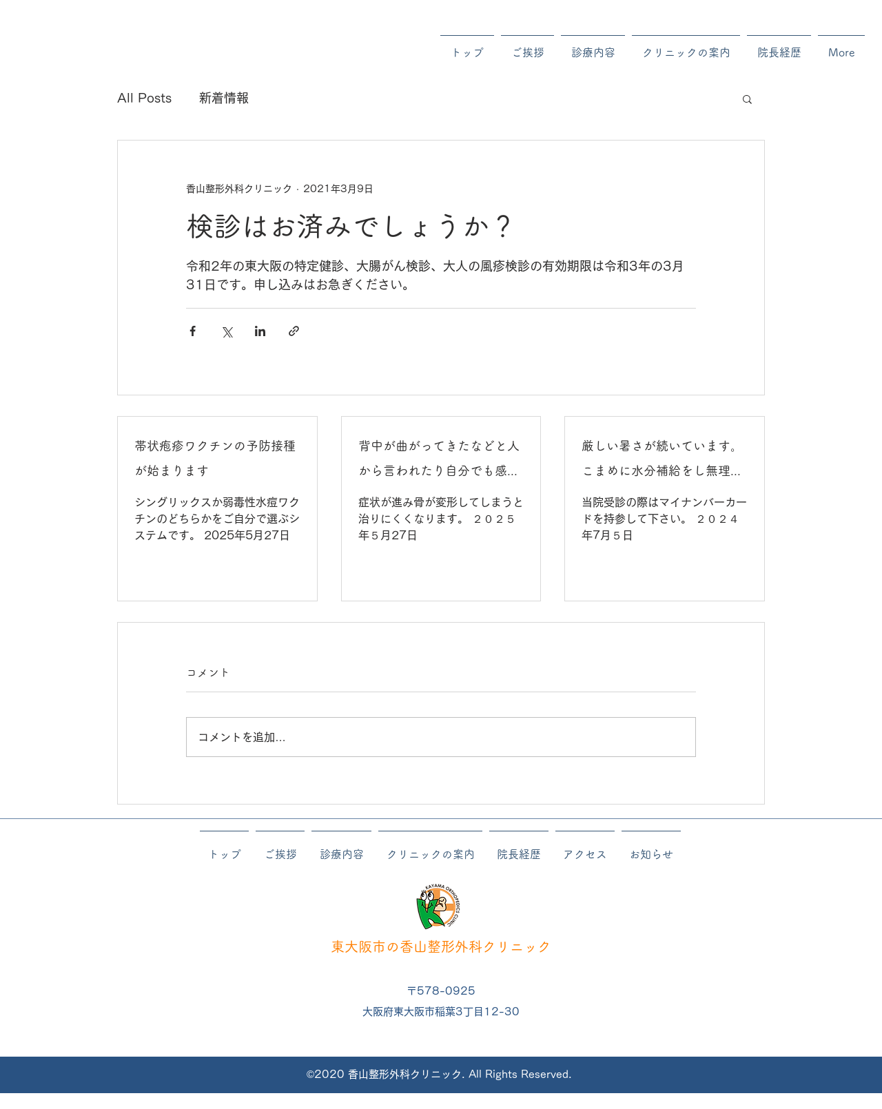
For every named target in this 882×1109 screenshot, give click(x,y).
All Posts (144, 98)
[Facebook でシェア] (192, 331)
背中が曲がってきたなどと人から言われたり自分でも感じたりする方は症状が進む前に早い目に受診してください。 (439, 461)
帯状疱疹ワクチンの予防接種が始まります (215, 458)
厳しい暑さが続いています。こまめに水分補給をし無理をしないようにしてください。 (662, 461)
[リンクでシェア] (293, 331)
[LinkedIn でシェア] (260, 331)
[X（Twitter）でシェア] (226, 331)
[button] (747, 98)
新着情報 (224, 98)
